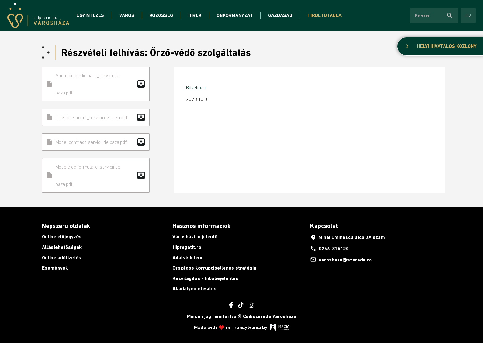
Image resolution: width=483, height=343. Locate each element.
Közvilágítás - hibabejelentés (205, 278)
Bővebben (196, 87)
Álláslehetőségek (62, 247)
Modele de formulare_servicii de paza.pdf (96, 175)
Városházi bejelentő (194, 237)
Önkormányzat (235, 15)
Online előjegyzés (62, 237)
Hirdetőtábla (324, 15)
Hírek (194, 15)
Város (126, 15)
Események (55, 268)
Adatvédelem (187, 258)
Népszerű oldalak (66, 225)
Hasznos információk (201, 225)
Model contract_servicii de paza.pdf (96, 142)
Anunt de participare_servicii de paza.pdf (96, 84)
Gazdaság (280, 15)
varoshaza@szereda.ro (341, 260)
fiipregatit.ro (186, 247)
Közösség (161, 15)
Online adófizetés (61, 258)
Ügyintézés (90, 15)
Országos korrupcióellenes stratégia (214, 268)
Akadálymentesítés (194, 288)
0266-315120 (329, 248)
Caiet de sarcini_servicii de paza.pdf (96, 117)
